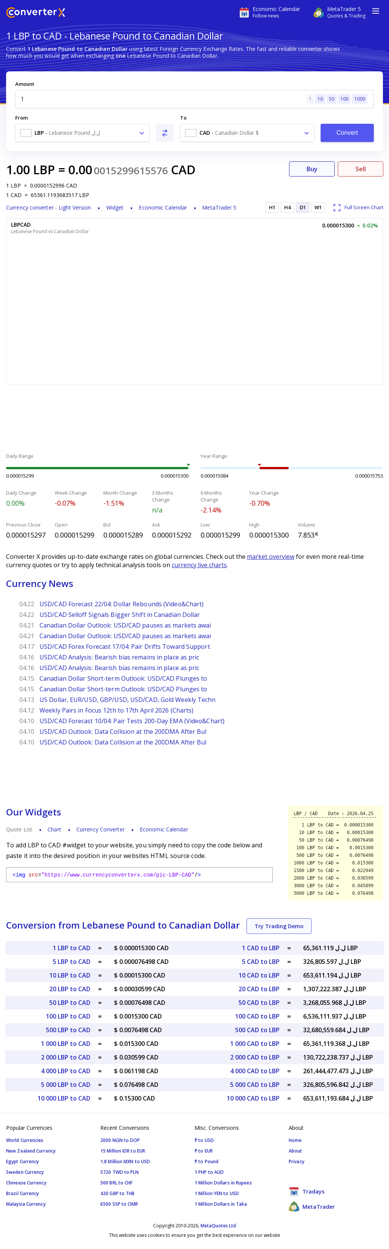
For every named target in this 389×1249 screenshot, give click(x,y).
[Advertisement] (194, 420)
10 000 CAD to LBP (253, 1098)
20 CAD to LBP (259, 989)
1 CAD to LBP (261, 948)
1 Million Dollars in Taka (220, 1204)
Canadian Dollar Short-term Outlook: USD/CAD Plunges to (123, 678)
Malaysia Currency (26, 1204)
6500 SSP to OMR (119, 1204)
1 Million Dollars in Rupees (223, 1183)
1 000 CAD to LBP (255, 1043)
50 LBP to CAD (69, 1002)
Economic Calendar (163, 207)
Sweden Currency (25, 1172)
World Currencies (25, 1140)
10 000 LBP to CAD (64, 1098)
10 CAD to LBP (259, 975)
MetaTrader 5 (219, 207)
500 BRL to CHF (116, 1183)
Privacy (296, 1161)
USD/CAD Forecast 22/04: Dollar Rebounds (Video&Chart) (122, 604)
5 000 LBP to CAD (65, 1084)
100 (344, 99)
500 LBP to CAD (68, 1030)
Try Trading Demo (279, 926)
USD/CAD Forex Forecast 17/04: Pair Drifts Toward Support (125, 646)
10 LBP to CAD (69, 975)
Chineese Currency (26, 1183)
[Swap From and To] (165, 133)
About (295, 1151)
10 (320, 99)
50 (331, 99)
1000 (359, 99)
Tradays (306, 1191)
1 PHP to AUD (209, 1172)
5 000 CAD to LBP (255, 1084)
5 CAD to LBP (261, 961)
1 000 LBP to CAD (65, 1043)
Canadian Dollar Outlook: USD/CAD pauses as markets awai (125, 625)
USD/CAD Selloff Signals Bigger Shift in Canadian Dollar (120, 614)
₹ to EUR (203, 1151)
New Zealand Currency (30, 1151)
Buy (312, 169)
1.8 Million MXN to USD (125, 1161)
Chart (54, 829)
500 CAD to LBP (257, 1030)
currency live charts (199, 565)
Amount (24, 83)
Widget (115, 207)
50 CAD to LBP (259, 1002)
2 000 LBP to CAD (65, 1057)
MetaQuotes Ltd (218, 1225)
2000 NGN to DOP (120, 1140)
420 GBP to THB (117, 1193)
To (183, 117)
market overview (270, 556)
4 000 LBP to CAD (65, 1071)
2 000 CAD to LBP (255, 1057)
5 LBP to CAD (71, 961)
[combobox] (82, 133)
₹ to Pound (206, 1161)
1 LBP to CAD (71, 948)
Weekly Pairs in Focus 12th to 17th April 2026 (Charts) (116, 710)
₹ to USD (204, 1140)
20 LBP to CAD (69, 989)
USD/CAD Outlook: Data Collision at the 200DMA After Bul (123, 731)
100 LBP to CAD (68, 1016)
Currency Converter (100, 829)
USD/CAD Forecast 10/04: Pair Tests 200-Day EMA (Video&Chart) (132, 721)
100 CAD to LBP (257, 1016)
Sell (361, 169)
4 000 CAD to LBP (255, 1071)
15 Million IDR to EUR (122, 1151)
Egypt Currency (22, 1161)
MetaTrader (312, 1206)
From (21, 117)
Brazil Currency (22, 1193)
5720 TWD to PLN (119, 1172)
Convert (347, 132)
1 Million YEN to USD (216, 1193)
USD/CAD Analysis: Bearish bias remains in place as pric (119, 657)
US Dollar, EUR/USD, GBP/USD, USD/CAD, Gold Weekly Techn (128, 699)
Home (295, 1140)
